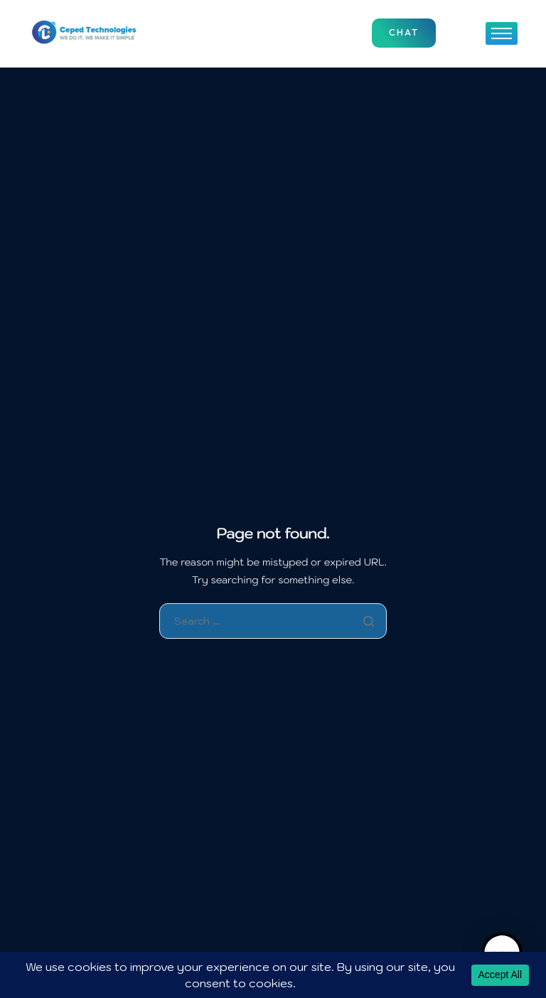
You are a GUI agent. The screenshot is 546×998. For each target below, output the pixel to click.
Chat (404, 32)
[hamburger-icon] (502, 33)
